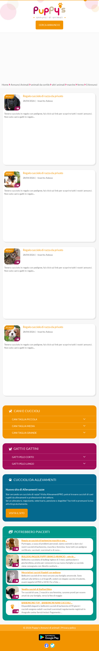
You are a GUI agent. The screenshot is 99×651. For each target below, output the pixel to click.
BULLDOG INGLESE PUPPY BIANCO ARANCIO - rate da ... (48, 556)
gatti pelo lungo (23, 463)
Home (5, 84)
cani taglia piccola (24, 419)
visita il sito (17, 513)
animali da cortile (40, 84)
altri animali (58, 84)
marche (71, 84)
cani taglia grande (24, 432)
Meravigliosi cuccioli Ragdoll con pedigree (41, 572)
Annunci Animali (20, 84)
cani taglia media (23, 426)
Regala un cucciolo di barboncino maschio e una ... (44, 540)
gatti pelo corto (23, 457)
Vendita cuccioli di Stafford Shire (36, 589)
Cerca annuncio (49, 24)
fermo (80, 84)
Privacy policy (68, 627)
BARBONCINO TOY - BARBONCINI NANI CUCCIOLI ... (46, 603)
